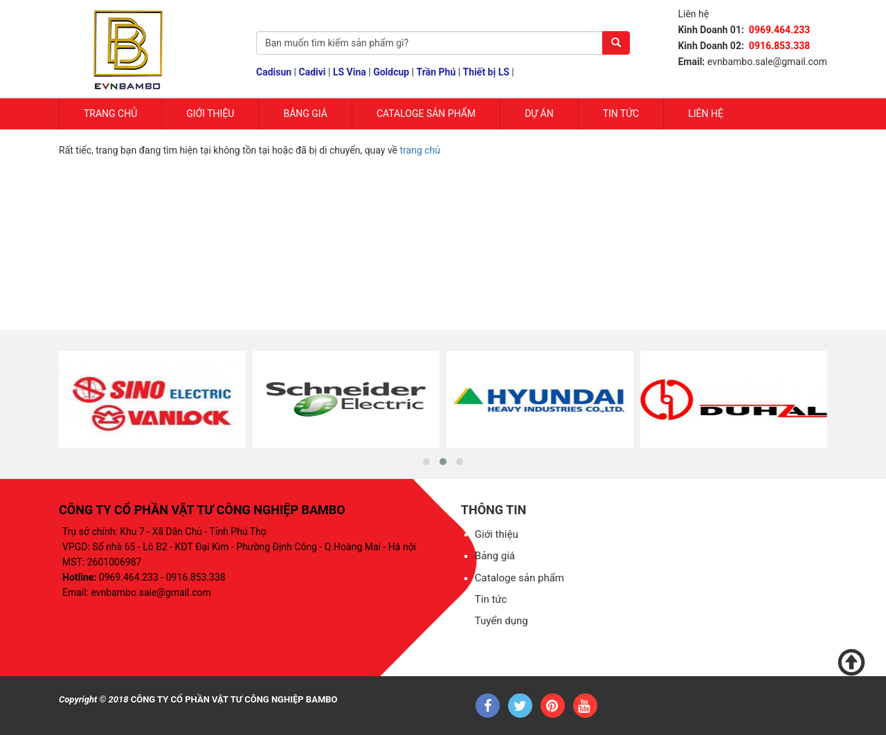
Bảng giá (305, 113)
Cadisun (273, 72)
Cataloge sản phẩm (426, 113)
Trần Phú (436, 72)
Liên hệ (705, 113)
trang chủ (420, 150)
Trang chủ (110, 113)
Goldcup (391, 72)
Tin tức (621, 113)
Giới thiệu (496, 534)
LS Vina (349, 72)
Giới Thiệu (210, 113)
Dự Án (539, 113)
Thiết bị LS (486, 72)
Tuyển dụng (501, 621)
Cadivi (312, 72)
